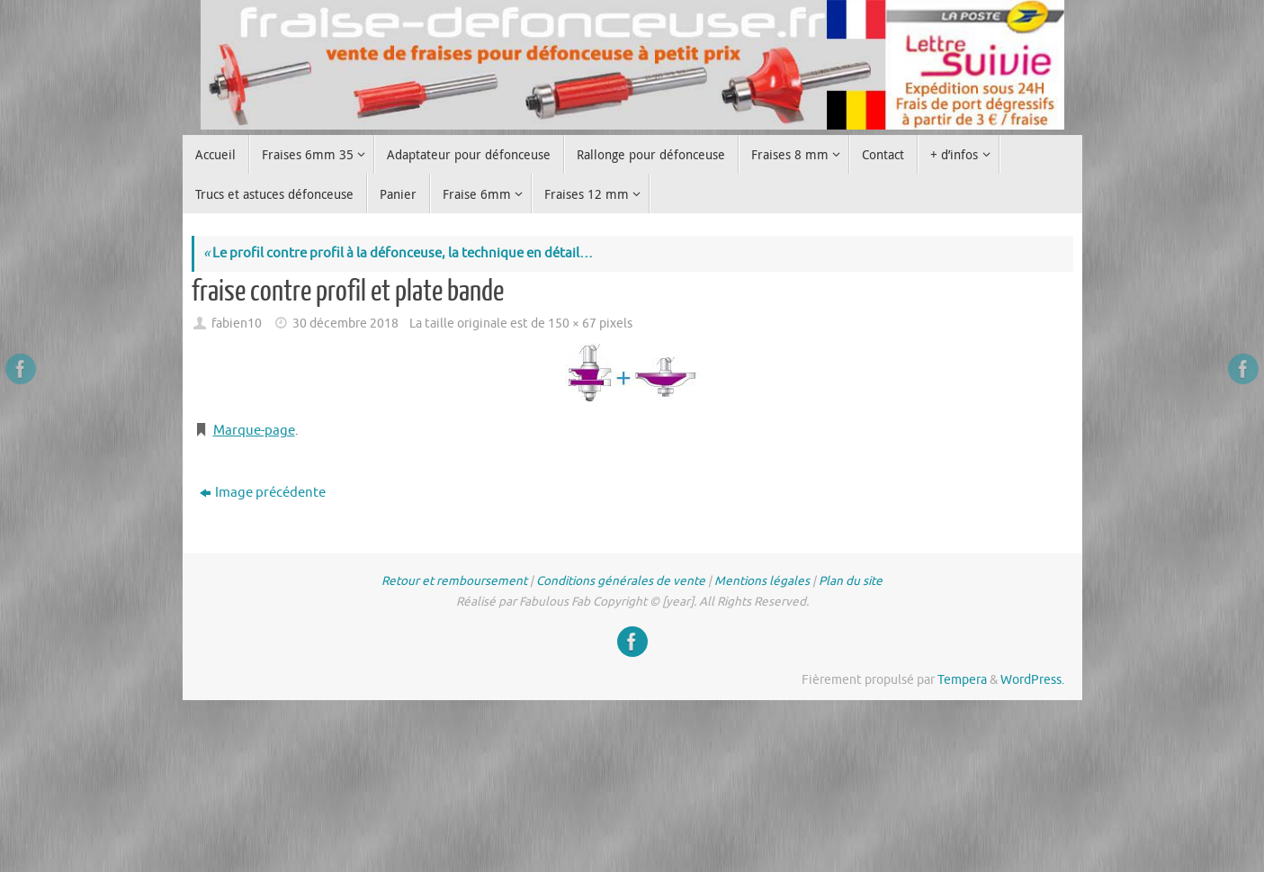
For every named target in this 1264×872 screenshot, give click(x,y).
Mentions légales (762, 581)
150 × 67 (572, 323)
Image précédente (263, 492)
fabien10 (236, 323)
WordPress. (1032, 680)
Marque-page (254, 430)
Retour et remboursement (454, 581)
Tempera (962, 680)
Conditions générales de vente (620, 581)
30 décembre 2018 (345, 323)
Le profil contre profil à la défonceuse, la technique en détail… (398, 253)
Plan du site (851, 581)
